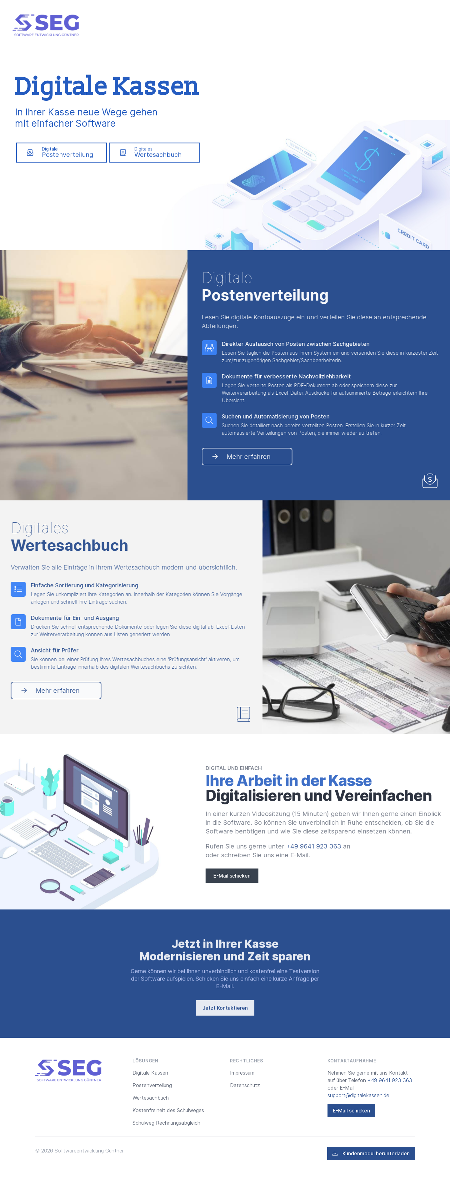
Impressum (242, 1073)
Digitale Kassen (150, 1073)
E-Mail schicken (271, 876)
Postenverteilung (152, 1085)
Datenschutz (245, 1085)
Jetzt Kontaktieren (225, 1029)
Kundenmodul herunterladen (371, 1153)
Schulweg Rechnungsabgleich (166, 1123)
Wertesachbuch (150, 1098)
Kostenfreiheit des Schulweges (168, 1110)
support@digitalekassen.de (358, 1095)
